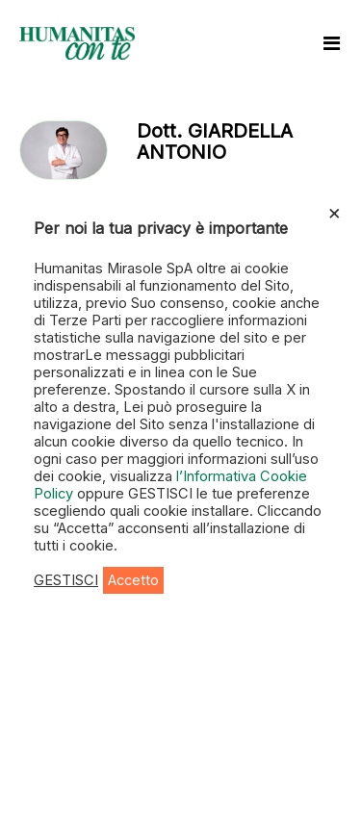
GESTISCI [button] (66, 580)
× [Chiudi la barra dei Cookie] (334, 211)
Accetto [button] (133, 580)
